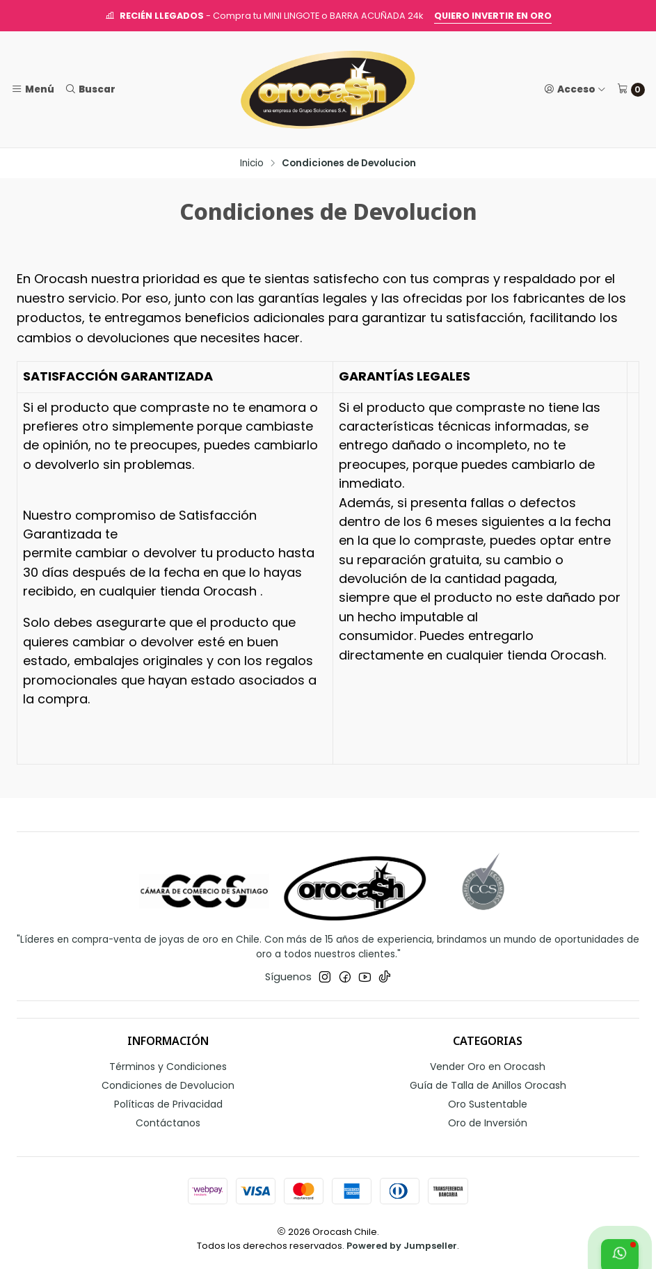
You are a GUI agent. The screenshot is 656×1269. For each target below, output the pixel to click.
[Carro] (631, 90)
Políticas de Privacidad (168, 1104)
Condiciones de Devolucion (168, 1085)
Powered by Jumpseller (401, 1246)
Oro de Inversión (487, 1123)
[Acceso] (575, 89)
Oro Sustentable (487, 1104)
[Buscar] (89, 89)
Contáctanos (168, 1123)
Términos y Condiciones (168, 1067)
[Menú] (32, 89)
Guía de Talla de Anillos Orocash (488, 1085)
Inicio (252, 163)
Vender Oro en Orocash (487, 1067)
